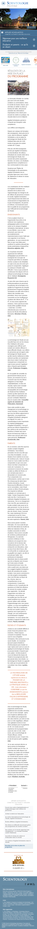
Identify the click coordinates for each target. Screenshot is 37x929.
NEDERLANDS (7, 894)
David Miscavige (18, 912)
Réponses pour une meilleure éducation (15, 39)
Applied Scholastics (26, 61)
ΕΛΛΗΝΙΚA (30, 895)
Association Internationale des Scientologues (18, 914)
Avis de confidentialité (25, 924)
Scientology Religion (8, 912)
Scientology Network (24, 911)
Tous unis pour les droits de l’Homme (18, 917)
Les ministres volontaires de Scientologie (17, 914)
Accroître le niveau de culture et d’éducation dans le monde (15, 836)
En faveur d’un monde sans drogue (21, 916)
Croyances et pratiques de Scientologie (20, 902)
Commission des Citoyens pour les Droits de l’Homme (21, 919)
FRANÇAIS (10, 892)
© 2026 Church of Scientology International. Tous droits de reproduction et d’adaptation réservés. (16, 924)
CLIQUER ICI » (18, 868)
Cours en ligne (10, 904)
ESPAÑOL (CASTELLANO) (20, 895)
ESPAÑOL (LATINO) (8, 895)
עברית (16, 892)
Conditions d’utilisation (23, 925)
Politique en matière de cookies (9, 925)
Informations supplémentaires (22, 904)
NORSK (25, 894)
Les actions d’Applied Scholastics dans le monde (18, 841)
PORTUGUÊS (12, 896)
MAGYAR (19, 894)
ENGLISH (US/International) (9, 891)
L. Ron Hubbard (7, 902)
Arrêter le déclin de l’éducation (14, 813)
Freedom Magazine (24, 915)
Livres (5, 904)
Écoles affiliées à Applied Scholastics (16, 821)
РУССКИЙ (25, 892)
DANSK (5, 892)
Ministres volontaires (18, 903)
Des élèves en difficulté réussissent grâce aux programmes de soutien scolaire (18, 825)
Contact (5, 906)
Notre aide (5, 65)
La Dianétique (14, 911)
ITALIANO (5, 896)
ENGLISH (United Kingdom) (24, 891)
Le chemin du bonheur (16, 61)
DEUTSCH (14, 894)
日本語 (20, 892)
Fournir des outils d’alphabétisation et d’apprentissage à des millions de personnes (16, 809)
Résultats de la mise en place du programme (15, 846)
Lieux (9, 906)
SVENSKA (30, 894)
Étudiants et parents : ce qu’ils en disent (15, 45)
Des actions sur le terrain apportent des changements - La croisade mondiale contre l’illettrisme (17, 831)
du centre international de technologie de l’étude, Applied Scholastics (17, 817)
